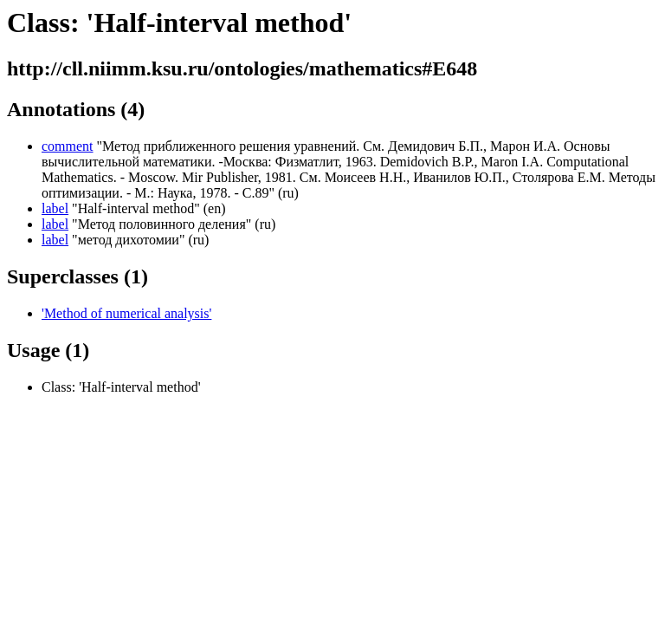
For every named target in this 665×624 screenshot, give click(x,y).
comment (68, 146)
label (55, 208)
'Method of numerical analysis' (126, 313)
